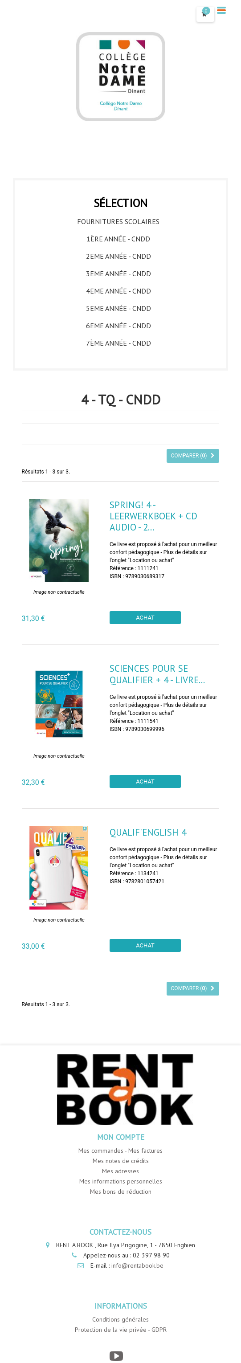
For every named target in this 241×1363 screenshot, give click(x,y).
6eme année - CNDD (118, 325)
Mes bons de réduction (120, 1192)
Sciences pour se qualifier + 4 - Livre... (157, 674)
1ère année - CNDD (118, 238)
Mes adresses (120, 1171)
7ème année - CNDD (118, 343)
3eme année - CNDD (118, 273)
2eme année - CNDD (118, 256)
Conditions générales (120, 1319)
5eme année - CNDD (118, 308)
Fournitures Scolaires (118, 221)
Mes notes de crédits (121, 1161)
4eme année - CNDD (118, 290)
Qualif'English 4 (148, 832)
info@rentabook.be (137, 1265)
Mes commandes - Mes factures (120, 1151)
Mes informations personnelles (120, 1181)
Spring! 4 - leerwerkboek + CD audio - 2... (153, 516)
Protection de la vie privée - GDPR (121, 1330)
